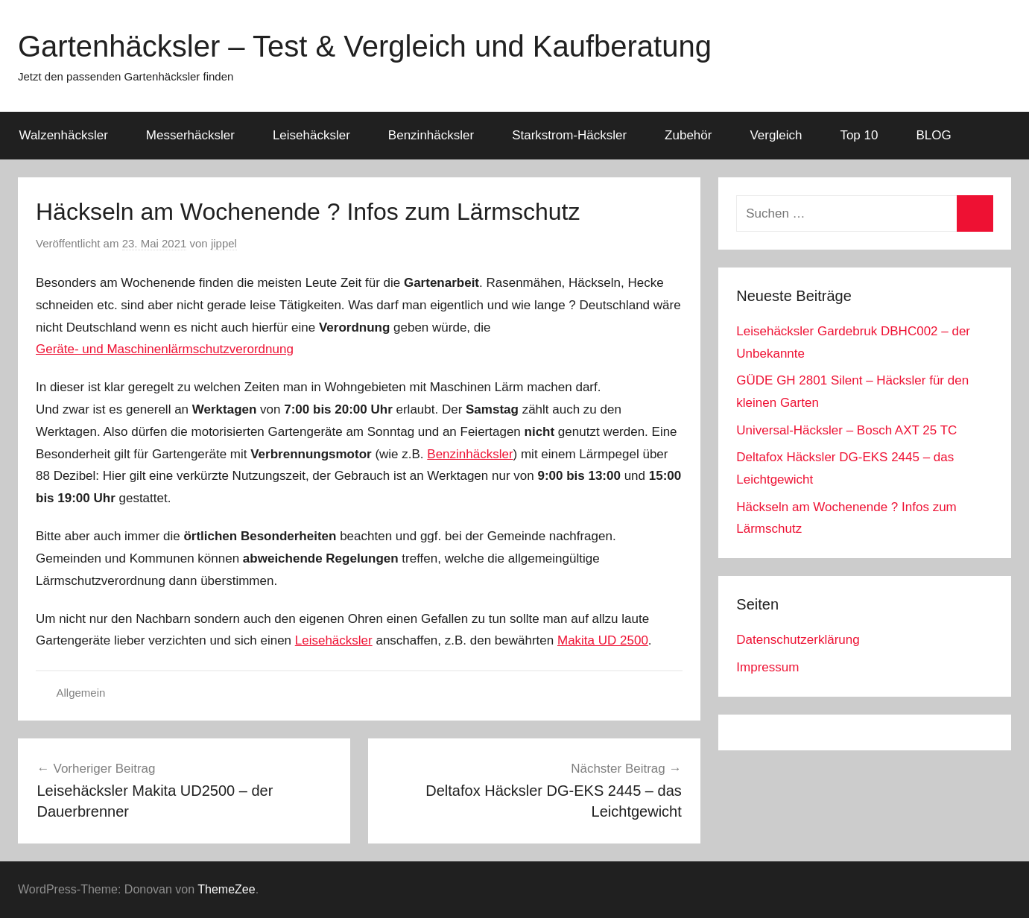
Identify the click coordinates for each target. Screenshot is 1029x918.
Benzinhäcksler (431, 135)
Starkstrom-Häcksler (569, 135)
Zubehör (688, 135)
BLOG (933, 135)
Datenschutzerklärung (797, 640)
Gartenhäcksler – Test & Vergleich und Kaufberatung (365, 46)
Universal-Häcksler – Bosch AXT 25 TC (846, 430)
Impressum (767, 667)
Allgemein (81, 692)
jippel (224, 243)
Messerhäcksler (190, 135)
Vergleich (776, 135)
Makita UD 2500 (602, 640)
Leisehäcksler (311, 135)
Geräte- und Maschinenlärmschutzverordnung (165, 349)
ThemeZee (226, 889)
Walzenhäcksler (63, 135)
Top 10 (859, 135)
